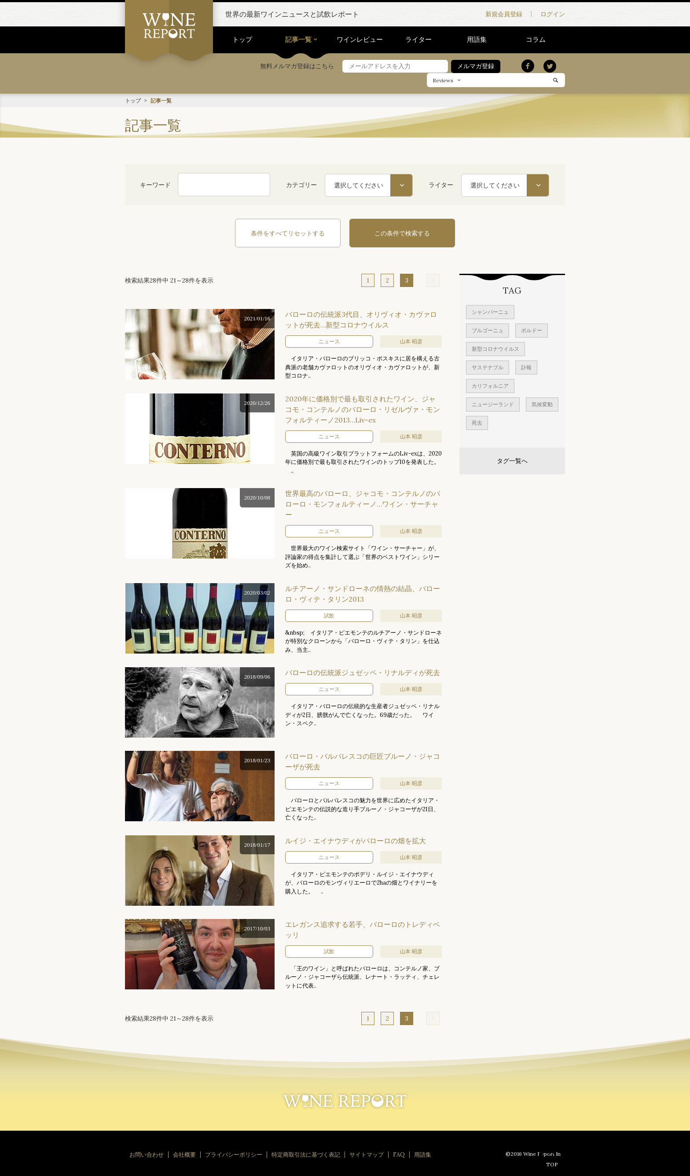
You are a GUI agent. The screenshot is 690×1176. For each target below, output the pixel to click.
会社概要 (184, 1154)
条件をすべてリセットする (288, 233)
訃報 (526, 367)
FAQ (399, 1154)
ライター (418, 39)
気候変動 (542, 404)
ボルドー (531, 330)
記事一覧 (298, 39)
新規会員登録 (503, 14)
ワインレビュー (360, 39)
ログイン (552, 14)
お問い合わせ (146, 1154)
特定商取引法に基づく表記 (306, 1154)
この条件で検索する (402, 233)
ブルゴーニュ (487, 330)
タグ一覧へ (512, 460)
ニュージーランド (493, 404)
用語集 (477, 39)
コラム (536, 39)
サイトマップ (366, 1154)
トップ (242, 39)
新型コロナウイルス (495, 348)
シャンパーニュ (490, 311)
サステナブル (487, 367)
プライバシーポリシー (233, 1154)
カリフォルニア (490, 385)
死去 (477, 422)
